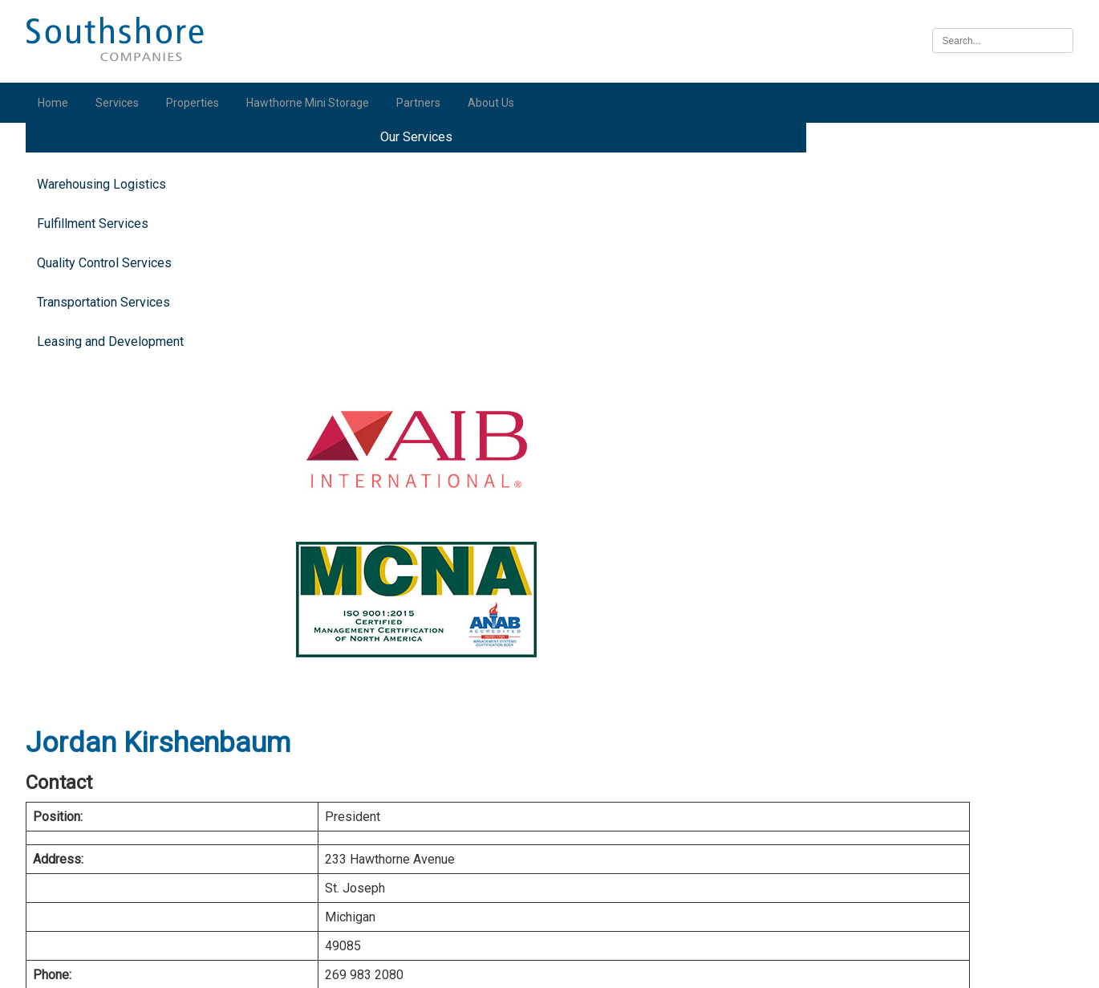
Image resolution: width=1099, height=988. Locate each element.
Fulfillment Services (100, 249)
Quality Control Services (111, 288)
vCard (538, 479)
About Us (498, 102)
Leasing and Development (117, 367)
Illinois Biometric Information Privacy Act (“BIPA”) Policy (549, 967)
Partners (426, 102)
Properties (199, 102)
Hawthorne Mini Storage (314, 102)
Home (60, 102)
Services (124, 102)
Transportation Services (110, 327)
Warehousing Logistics (108, 210)
